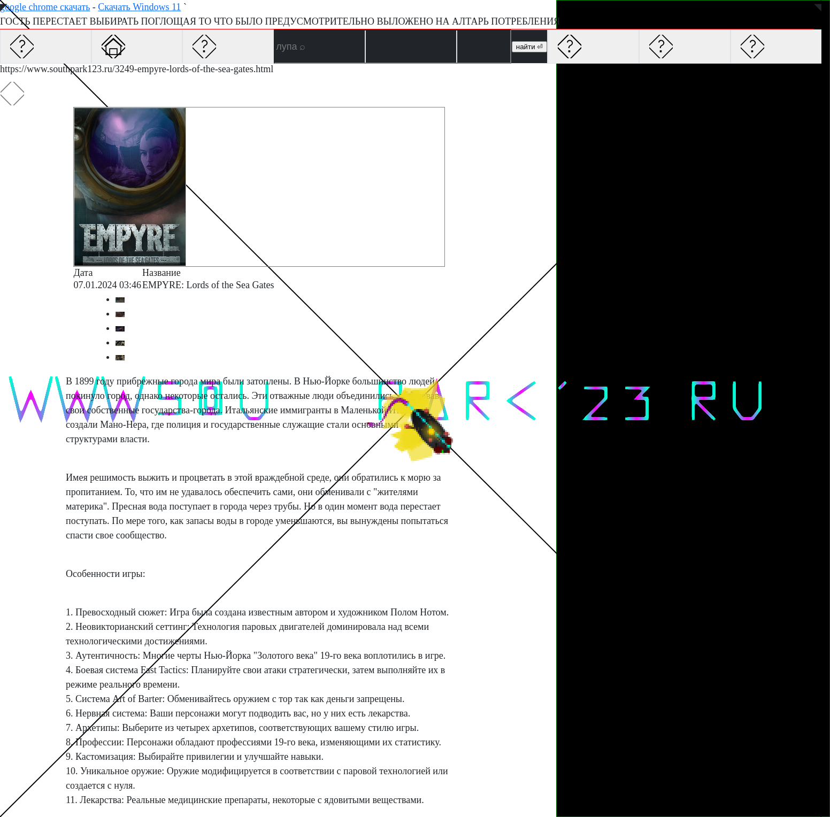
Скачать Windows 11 (139, 7)
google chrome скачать (45, 7)
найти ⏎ (529, 47)
